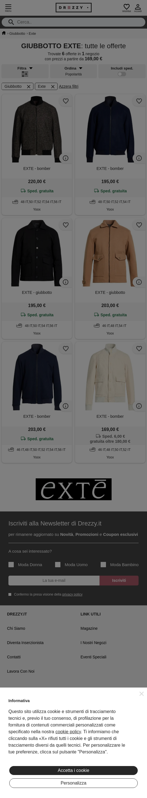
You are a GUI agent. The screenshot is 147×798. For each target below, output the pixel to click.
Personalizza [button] (74, 783)
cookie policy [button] (68, 731)
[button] (142, 694)
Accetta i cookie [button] (73, 770)
